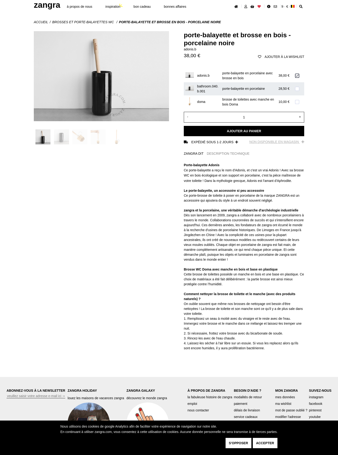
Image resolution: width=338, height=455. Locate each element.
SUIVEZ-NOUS (320, 390)
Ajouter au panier (244, 131)
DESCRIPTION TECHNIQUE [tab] (228, 153)
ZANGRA (47, 4)
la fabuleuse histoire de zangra (210, 397)
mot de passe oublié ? (291, 410)
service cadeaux (245, 417)
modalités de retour (248, 397)
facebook (315, 404)
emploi (192, 404)
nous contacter (198, 410)
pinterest (315, 410)
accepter (265, 443)
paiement (240, 404)
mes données (285, 397)
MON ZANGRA (286, 390)
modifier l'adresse (288, 417)
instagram (316, 397)
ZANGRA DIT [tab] (194, 153)
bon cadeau (142, 6)
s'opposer (238, 443)
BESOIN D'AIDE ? (247, 390)
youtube (315, 417)
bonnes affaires (175, 6)
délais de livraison (247, 410)
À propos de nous (79, 6)
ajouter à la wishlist (281, 57)
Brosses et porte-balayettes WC (83, 22)
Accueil (41, 22)
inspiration (112, 6)
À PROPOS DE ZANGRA (206, 390)
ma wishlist (283, 404)
